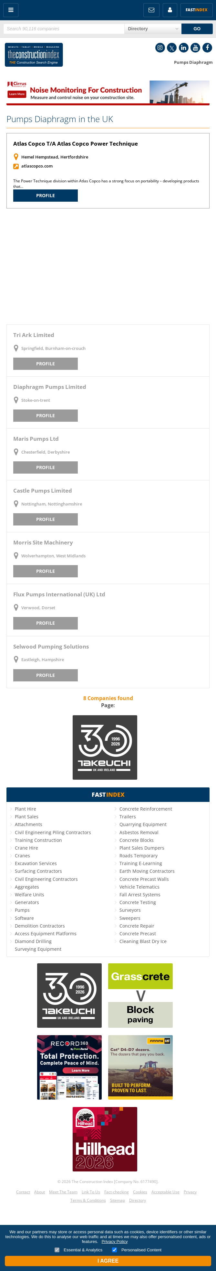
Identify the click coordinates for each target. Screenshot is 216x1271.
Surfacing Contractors (38, 871)
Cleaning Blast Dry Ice (143, 941)
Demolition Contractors (40, 926)
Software (24, 918)
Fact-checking (116, 1192)
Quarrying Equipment (143, 824)
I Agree (108, 1261)
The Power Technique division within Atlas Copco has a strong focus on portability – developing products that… (106, 183)
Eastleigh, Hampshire (42, 659)
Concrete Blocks (136, 840)
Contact (23, 1192)
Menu (10, 10)
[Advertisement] (108, 266)
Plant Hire (25, 809)
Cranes (22, 855)
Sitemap (117, 1200)
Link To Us (91, 1192)
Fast (197, 10)
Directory (137, 1200)
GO (197, 28)
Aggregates (27, 887)
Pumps (22, 910)
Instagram (160, 48)
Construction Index (34, 56)
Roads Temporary (138, 855)
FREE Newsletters (151, 10)
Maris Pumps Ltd (36, 438)
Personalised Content (136, 1249)
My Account (170, 10)
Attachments (28, 824)
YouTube (195, 48)
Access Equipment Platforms (46, 933)
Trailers (127, 817)
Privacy (190, 1192)
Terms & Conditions (88, 1200)
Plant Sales (26, 817)
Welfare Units (29, 894)
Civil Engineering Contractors (46, 879)
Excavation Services (36, 863)
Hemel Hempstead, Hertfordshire (54, 157)
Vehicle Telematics (139, 887)
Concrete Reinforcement (145, 809)
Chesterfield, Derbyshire (45, 452)
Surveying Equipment (38, 949)
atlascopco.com (37, 166)
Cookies (140, 1192)
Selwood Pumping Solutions (51, 646)
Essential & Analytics (79, 1249)
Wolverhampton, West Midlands (53, 556)
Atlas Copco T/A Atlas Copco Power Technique (75, 143)
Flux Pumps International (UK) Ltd (59, 594)
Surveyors (130, 910)
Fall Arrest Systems (139, 894)
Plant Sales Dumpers (141, 848)
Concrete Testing (137, 902)
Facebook (207, 48)
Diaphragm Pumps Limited (49, 386)
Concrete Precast (137, 933)
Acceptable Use (165, 1192)
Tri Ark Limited (33, 335)
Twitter (172, 48)
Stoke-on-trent (35, 400)
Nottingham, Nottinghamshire (51, 504)
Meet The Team (63, 1192)
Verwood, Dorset (38, 608)
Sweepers (129, 918)
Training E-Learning (140, 863)
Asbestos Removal (139, 832)
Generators (27, 902)
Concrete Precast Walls (144, 879)
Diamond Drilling (33, 941)
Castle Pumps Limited (42, 490)
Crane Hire (26, 848)
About (39, 1192)
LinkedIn (184, 48)
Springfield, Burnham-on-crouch (53, 348)
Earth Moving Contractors (147, 871)
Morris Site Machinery (43, 542)
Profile (45, 195)
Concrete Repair (136, 926)
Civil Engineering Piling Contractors (53, 832)
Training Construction (38, 840)
